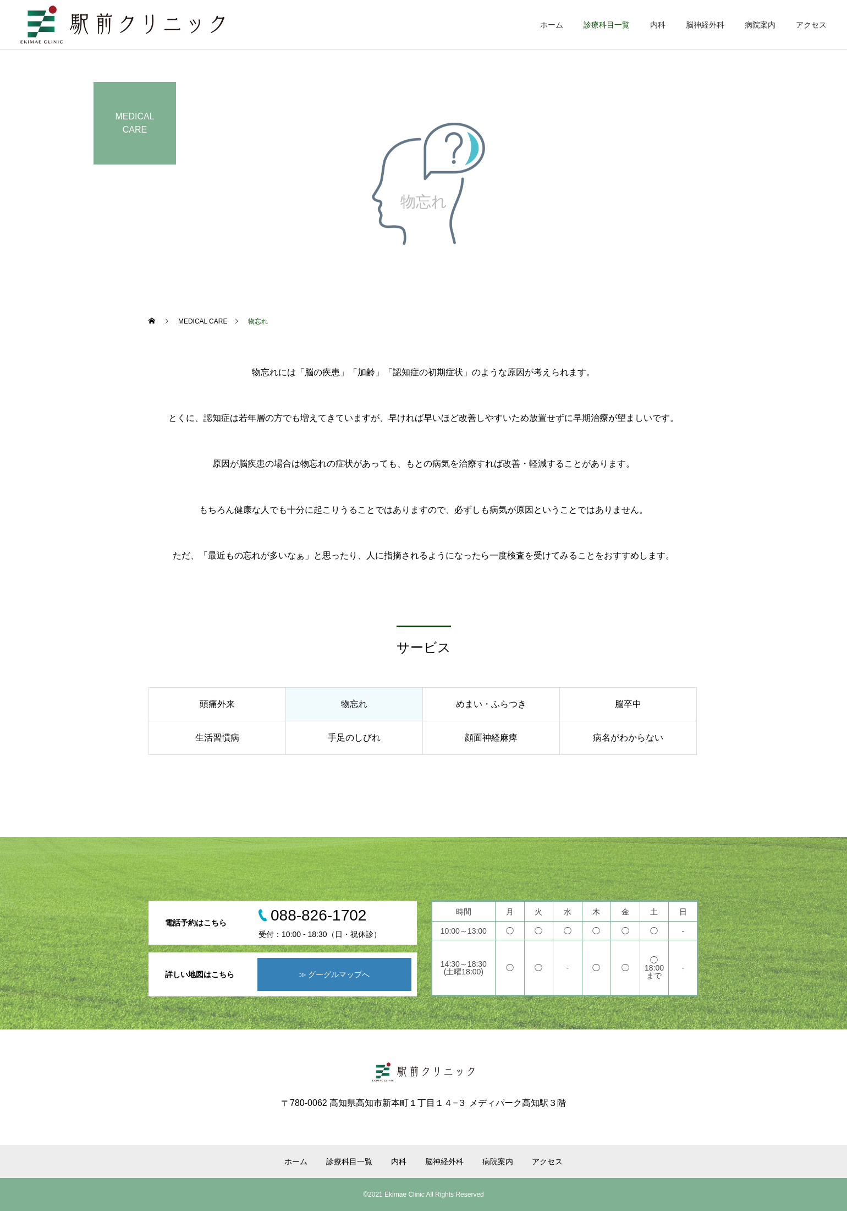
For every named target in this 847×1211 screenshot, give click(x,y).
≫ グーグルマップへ (334, 974)
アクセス (811, 24)
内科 (658, 24)
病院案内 (760, 24)
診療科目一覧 (607, 24)
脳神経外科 (705, 24)
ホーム (551, 24)
